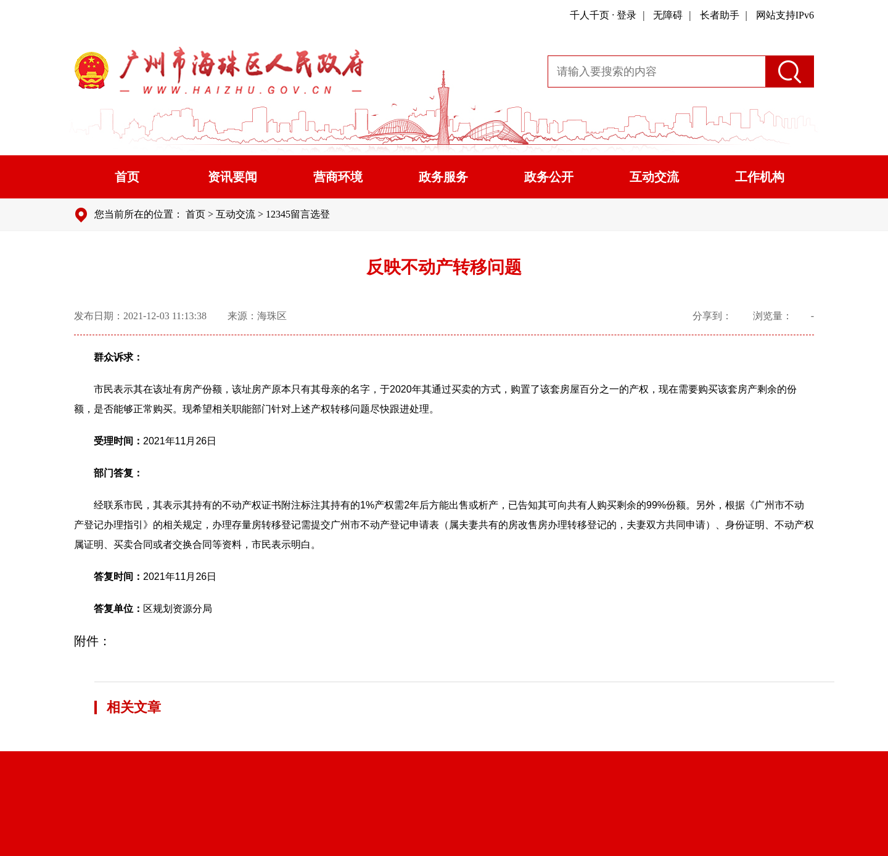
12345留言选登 (298, 214)
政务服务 (443, 177)
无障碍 (668, 15)
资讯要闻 (232, 177)
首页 (127, 177)
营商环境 (338, 177)
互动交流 (654, 177)
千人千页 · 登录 (603, 15)
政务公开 (549, 177)
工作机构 (759, 177)
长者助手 (719, 15)
